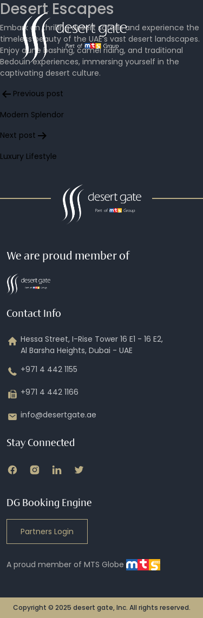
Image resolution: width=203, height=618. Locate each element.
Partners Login (47, 531)
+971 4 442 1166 (42, 394)
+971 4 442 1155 (41, 371)
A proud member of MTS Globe (83, 564)
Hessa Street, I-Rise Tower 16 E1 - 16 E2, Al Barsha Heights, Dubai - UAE (84, 345)
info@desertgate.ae (51, 416)
